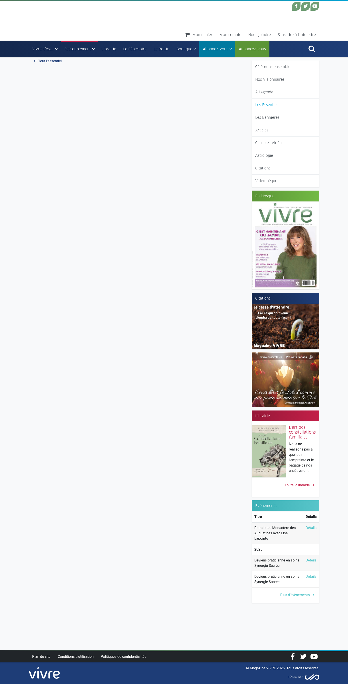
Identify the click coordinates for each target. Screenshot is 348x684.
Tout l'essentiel (48, 61)
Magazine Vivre (68, 20)
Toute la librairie (299, 485)
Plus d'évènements (297, 595)
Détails (311, 528)
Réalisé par (295, 677)
